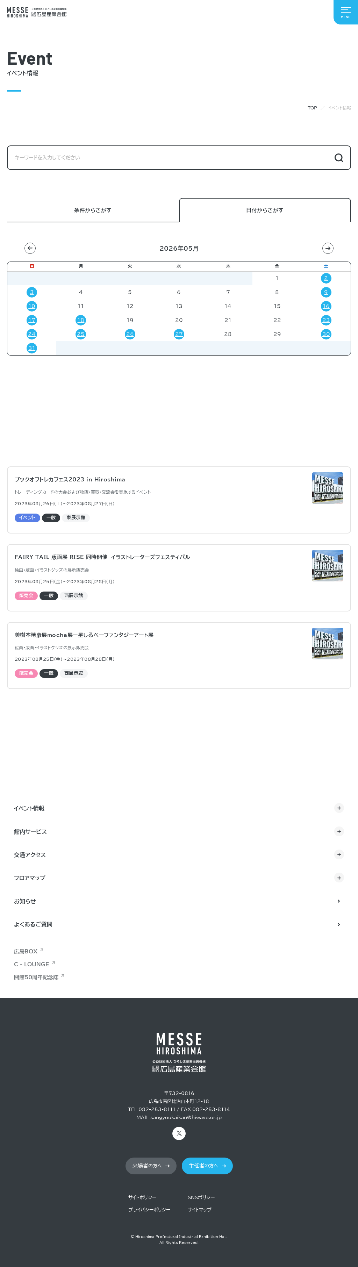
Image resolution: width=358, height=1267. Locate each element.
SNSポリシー (201, 1197)
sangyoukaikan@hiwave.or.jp (186, 1117)
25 (81, 334)
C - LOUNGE (31, 964)
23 (326, 320)
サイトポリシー (142, 1197)
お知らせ (25, 901)
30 (326, 334)
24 (32, 334)
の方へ (147, 1166)
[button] (30, 248)
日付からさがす (265, 210)
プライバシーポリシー (149, 1210)
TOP (312, 108)
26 (130, 334)
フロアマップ (29, 878)
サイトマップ (200, 1210)
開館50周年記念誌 (36, 977)
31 (31, 348)
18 (80, 320)
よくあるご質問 (33, 924)
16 (326, 306)
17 (31, 320)
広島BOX (25, 951)
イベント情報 (29, 808)
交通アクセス (30, 855)
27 (179, 334)
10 (31, 306)
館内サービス (30, 832)
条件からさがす (93, 210)
